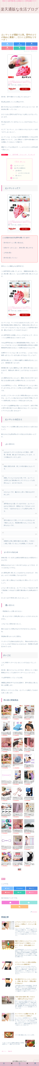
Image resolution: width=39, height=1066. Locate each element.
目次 (17, 162)
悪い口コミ (18, 175)
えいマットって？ (18, 165)
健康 (3, 879)
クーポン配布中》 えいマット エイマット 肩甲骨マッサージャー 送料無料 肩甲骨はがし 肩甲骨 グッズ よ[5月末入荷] (19, 82)
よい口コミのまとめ (23, 173)
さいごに (15, 178)
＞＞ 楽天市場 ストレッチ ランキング (21, 154)
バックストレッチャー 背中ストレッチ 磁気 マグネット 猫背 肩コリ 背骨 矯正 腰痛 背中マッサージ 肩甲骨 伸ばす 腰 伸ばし (6, 734)
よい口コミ (18, 170)
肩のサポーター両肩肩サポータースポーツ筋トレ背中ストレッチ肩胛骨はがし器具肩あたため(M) (29, 734)
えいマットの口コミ (19, 168)
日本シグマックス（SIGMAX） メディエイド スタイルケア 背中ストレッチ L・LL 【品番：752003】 (29, 864)
